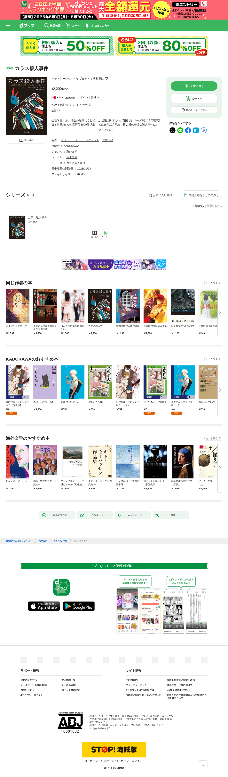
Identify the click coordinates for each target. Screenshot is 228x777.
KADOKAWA (71, 145)
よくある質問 (68, 685)
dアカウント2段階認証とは (140, 690)
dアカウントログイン (31, 695)
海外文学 (71, 151)
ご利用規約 (132, 680)
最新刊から (214, 206)
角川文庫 (71, 157)
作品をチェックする (196, 110)
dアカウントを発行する (99, 760)
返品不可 (56, 110)
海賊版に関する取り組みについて (143, 695)
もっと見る (212, 283)
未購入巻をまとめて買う (204, 195)
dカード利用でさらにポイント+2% (69, 104)
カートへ (197, 98)
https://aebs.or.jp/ (101, 728)
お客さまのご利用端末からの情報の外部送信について (187, 697)
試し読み (29, 140)
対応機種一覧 (68, 680)
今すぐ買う (197, 86)
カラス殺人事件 (37, 217)
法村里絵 (98, 78)
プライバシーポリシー (137, 685)
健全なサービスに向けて (180, 685)
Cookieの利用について (179, 690)
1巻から (198, 206)
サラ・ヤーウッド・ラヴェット (70, 78)
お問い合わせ (27, 690)
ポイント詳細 (88, 97)
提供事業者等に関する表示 (181, 680)
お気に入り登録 (162, 195)
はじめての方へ (28, 680)
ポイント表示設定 (70, 690)
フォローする (106, 79)
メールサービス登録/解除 (33, 685)
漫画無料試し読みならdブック (19, 541)
